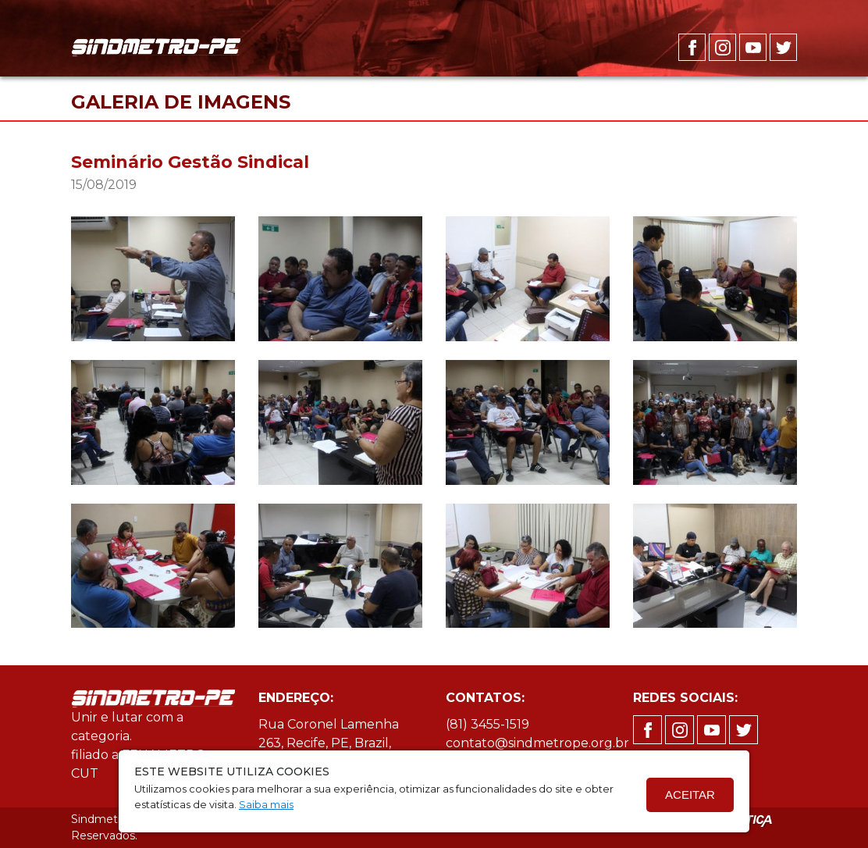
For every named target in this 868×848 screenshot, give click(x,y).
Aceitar (690, 794)
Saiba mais (266, 804)
